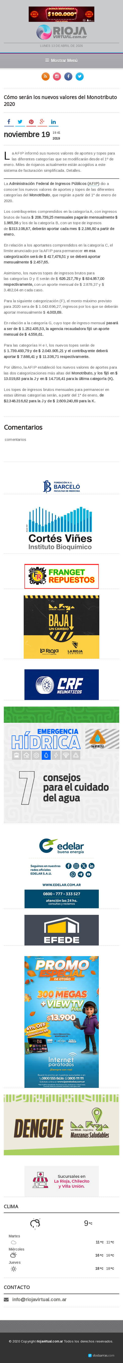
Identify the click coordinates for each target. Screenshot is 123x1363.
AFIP (93, 183)
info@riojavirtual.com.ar (39, 1299)
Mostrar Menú (61, 60)
